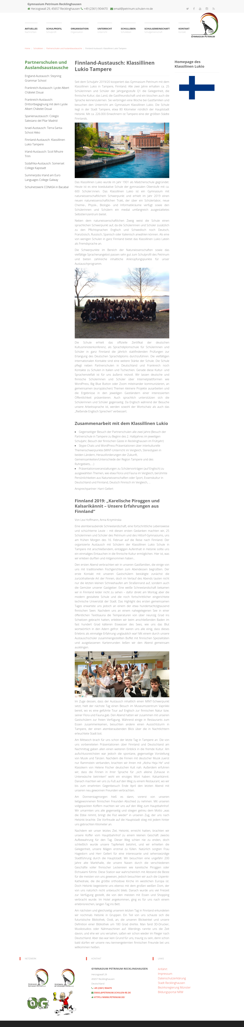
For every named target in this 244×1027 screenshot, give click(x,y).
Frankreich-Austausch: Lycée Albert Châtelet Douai (47, 90)
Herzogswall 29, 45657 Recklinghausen (55, 9)
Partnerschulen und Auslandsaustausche (64, 48)
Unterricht (104, 30)
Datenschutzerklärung (172, 978)
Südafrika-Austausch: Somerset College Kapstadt (44, 165)
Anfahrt (162, 969)
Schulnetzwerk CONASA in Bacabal (47, 187)
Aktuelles (31, 30)
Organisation (80, 30)
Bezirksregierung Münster (174, 987)
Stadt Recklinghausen (171, 983)
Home (27, 48)
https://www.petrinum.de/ (109, 997)
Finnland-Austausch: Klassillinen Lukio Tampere (45, 142)
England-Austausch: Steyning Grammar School (43, 78)
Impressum (165, 974)
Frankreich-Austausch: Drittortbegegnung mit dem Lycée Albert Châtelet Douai (46, 104)
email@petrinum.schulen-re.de (133, 9)
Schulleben (128, 30)
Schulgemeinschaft (157, 30)
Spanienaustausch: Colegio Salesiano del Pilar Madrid (42, 118)
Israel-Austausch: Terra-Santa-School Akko (44, 130)
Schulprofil (54, 30)
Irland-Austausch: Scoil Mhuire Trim (44, 154)
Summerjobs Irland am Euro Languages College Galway (43, 177)
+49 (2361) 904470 (95, 9)
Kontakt (183, 30)
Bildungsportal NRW (170, 992)
